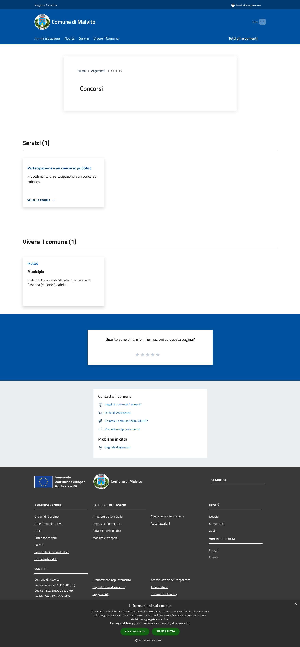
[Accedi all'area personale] (246, 5)
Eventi (213, 557)
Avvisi (213, 530)
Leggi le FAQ (101, 594)
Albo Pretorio (159, 587)
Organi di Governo (46, 516)
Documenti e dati (45, 559)
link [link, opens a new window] (188, 623)
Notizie (214, 516)
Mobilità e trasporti (105, 537)
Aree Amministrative (48, 523)
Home (82, 70)
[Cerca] (261, 22)
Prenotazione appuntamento (112, 580)
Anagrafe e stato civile (108, 516)
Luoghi (213, 550)
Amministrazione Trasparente (170, 580)
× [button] (295, 604)
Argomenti (98, 70)
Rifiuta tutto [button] (165, 631)
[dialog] (150, 623)
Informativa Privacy (164, 594)
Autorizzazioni (160, 523)
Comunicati (216, 523)
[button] (150, 640)
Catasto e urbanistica (107, 530)
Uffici (37, 530)
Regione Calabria (45, 5)
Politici (38, 544)
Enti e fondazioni (45, 537)
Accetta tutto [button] (135, 631)
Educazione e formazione (167, 516)
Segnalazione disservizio (109, 587)
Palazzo (32, 263)
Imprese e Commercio (107, 523)
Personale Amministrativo (51, 552)
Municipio (35, 271)
